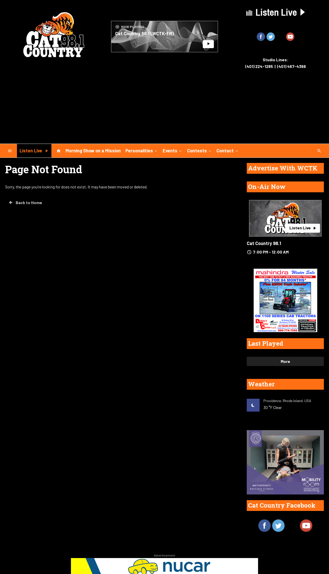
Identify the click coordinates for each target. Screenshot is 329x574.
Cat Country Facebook (281, 505)
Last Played (265, 343)
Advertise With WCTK (282, 168)
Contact (227, 150)
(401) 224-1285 (259, 66)
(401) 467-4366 (291, 66)
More (285, 361)
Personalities (141, 150)
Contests (199, 150)
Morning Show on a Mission (93, 150)
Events (172, 150)
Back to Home (25, 202)
